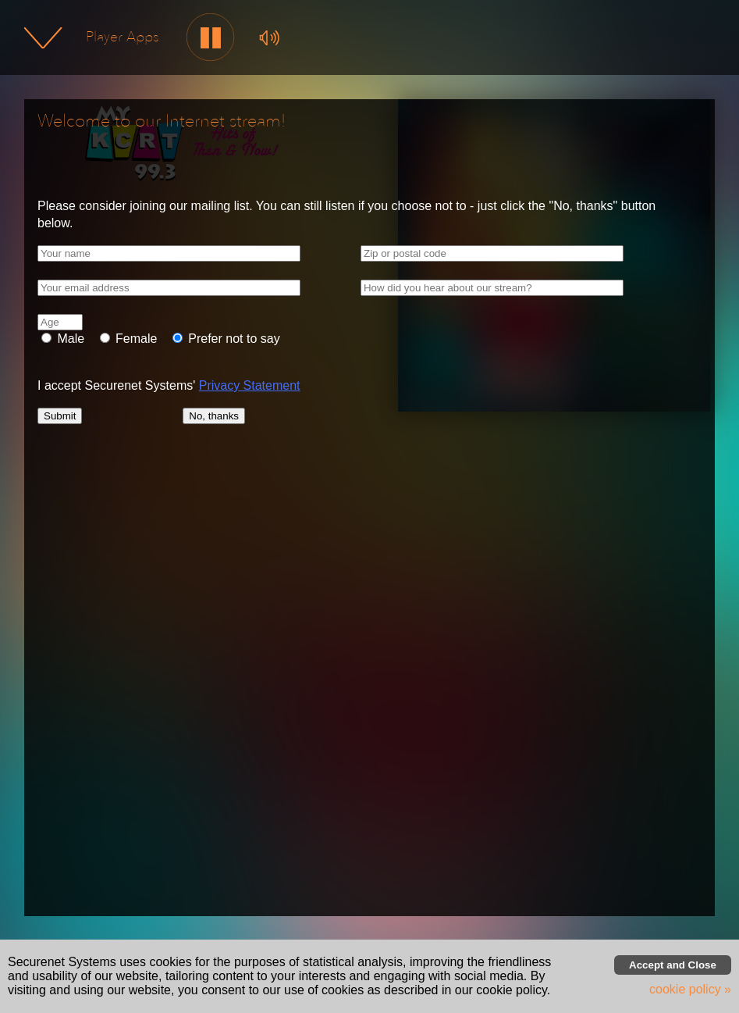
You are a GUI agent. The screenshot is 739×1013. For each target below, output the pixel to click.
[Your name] (168, 253)
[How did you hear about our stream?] (492, 288)
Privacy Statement (249, 385)
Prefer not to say (232, 338)
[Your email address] (168, 288)
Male (69, 338)
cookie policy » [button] (690, 989)
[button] (211, 37)
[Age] (60, 322)
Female (135, 338)
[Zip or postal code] (492, 253)
